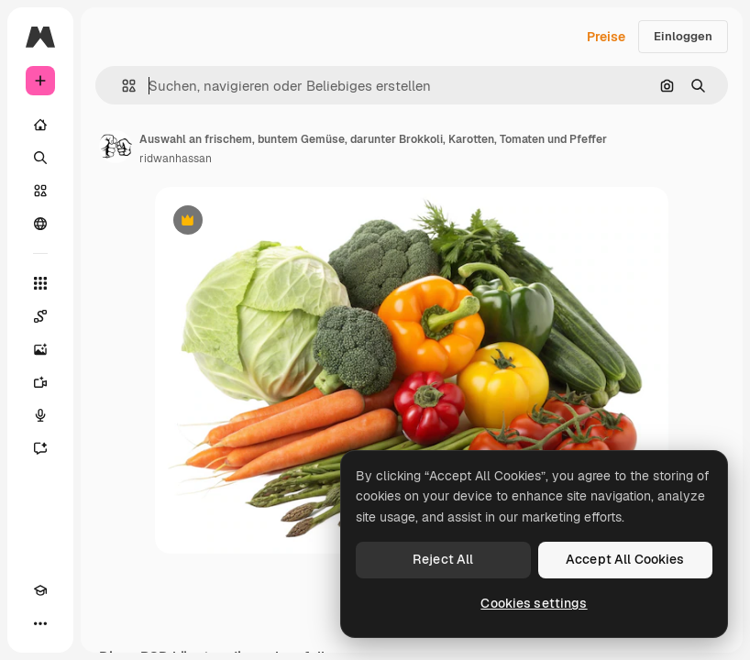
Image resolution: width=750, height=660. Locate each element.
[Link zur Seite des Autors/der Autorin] (115, 146)
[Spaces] (40, 316)
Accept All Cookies (625, 559)
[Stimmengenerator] (40, 415)
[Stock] (40, 190)
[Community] (40, 223)
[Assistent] (40, 448)
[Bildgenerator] (40, 349)
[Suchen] (40, 157)
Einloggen (683, 36)
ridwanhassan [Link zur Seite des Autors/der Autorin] (175, 158)
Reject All (443, 559)
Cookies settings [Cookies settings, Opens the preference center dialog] (533, 603)
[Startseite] (40, 124)
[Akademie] (40, 590)
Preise (606, 36)
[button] (121, 86)
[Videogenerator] (40, 382)
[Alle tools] (40, 283)
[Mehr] (40, 623)
